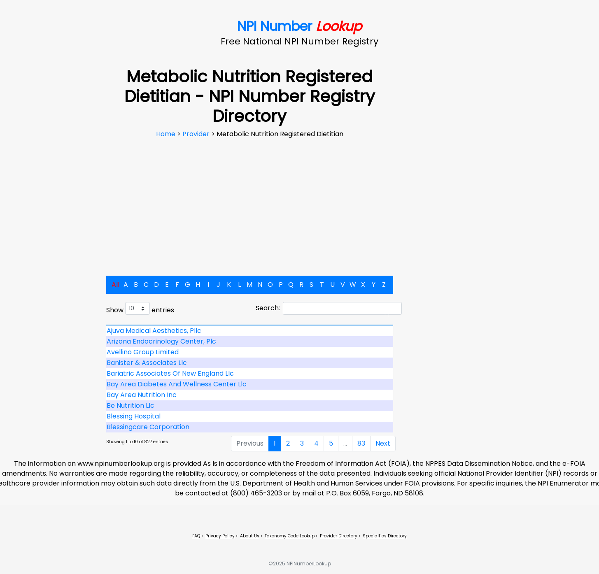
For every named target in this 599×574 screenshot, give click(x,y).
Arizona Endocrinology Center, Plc (161, 341)
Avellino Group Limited (143, 352)
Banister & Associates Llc (147, 362)
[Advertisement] (249, 200)
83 (361, 443)
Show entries (140, 308)
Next (382, 443)
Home (166, 134)
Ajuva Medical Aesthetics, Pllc (154, 330)
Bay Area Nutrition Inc (142, 395)
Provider (196, 134)
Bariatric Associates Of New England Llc (170, 373)
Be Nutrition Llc (130, 405)
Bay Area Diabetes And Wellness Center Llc (177, 384)
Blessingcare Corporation (148, 427)
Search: (329, 308)
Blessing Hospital (134, 416)
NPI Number (299, 26)
